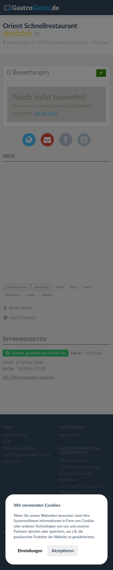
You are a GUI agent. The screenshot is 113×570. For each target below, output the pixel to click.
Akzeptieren (62, 550)
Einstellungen (30, 550)
